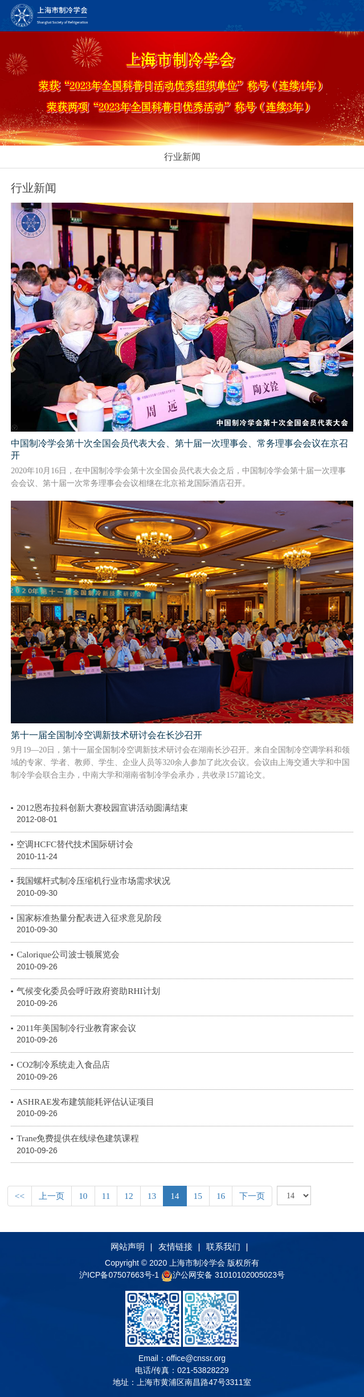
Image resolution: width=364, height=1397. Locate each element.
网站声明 (128, 1246)
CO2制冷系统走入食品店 (63, 1064)
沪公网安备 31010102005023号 (223, 1274)
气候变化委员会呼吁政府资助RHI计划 (88, 991)
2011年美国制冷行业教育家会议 (76, 1028)
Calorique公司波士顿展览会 (68, 954)
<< (19, 1196)
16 (220, 1196)
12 (128, 1196)
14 (174, 1196)
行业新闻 (182, 157)
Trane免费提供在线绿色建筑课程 (78, 1138)
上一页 (51, 1196)
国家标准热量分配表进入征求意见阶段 (89, 918)
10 (83, 1196)
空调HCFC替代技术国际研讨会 (75, 844)
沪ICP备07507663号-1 (120, 1274)
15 (198, 1196)
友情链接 (175, 1246)
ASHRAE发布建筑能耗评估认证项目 (85, 1101)
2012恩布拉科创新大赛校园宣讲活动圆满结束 (102, 807)
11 (106, 1196)
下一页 (252, 1196)
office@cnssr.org (196, 1358)
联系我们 (223, 1246)
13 (152, 1196)
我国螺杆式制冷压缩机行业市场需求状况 (93, 880)
